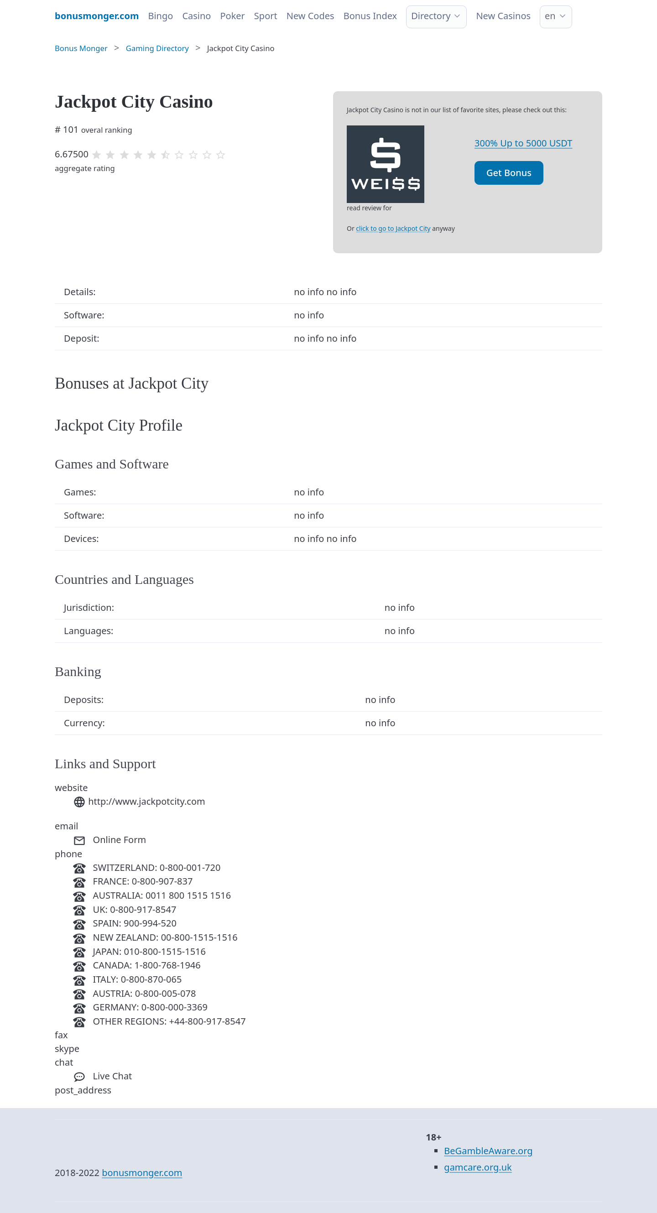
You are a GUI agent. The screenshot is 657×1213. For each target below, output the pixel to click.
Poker (232, 16)
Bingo (160, 16)
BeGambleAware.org (488, 1151)
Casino (196, 16)
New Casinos (503, 16)
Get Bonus (509, 173)
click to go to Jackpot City (393, 228)
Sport (265, 16)
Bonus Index (370, 16)
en (550, 16)
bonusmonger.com (142, 1172)
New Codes (310, 16)
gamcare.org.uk (477, 1167)
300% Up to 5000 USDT (523, 143)
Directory (430, 16)
